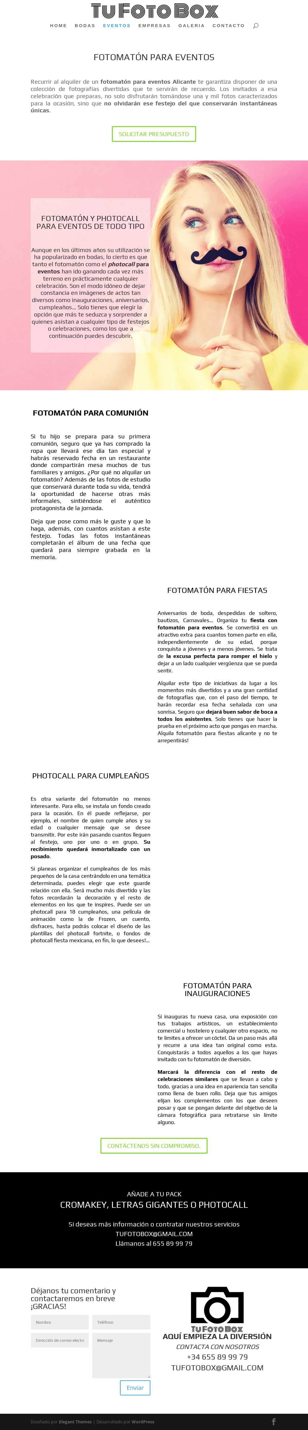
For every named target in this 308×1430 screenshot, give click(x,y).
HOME (58, 25)
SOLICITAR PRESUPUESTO (154, 133)
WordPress (143, 1422)
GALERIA (191, 25)
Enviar (135, 1388)
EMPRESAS (154, 25)
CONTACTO (229, 25)
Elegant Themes (75, 1422)
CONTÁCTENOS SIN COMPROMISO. (154, 1145)
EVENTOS (117, 25)
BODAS (85, 25)
